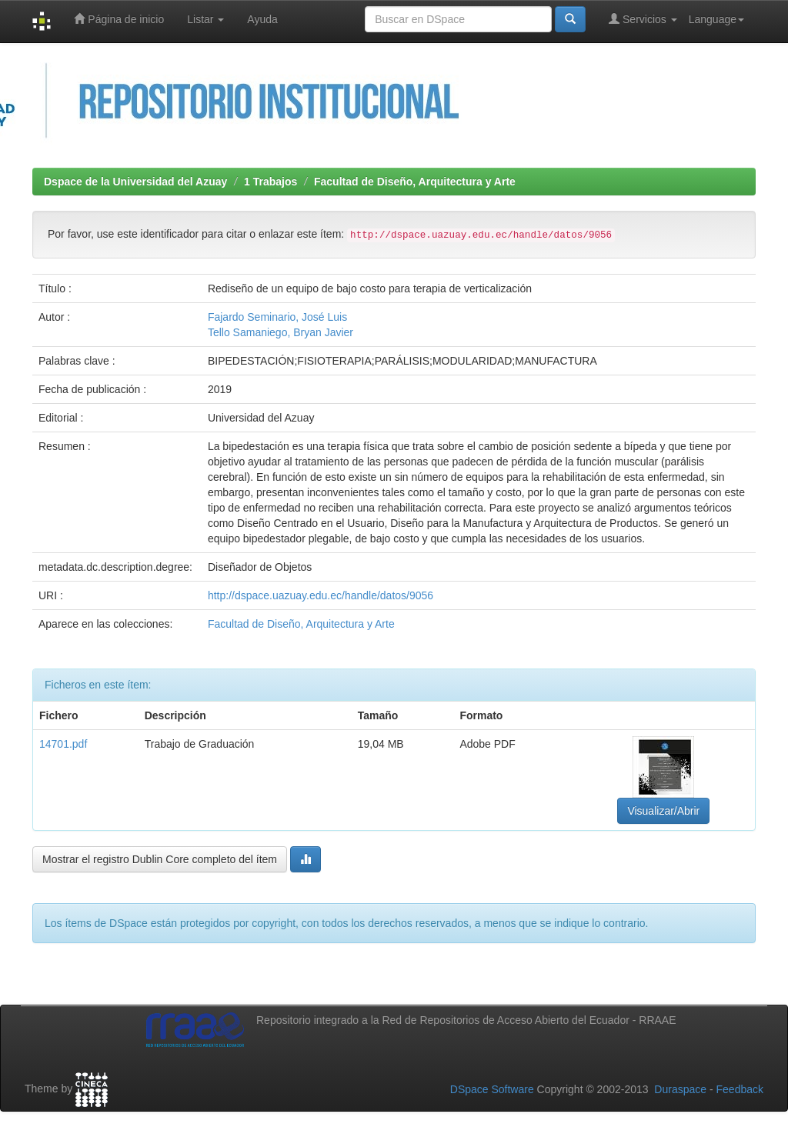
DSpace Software (492, 1089)
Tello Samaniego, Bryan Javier (280, 332)
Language (716, 19)
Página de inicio (119, 18)
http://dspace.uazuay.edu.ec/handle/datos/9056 (320, 595)
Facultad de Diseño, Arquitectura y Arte (415, 181)
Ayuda (262, 19)
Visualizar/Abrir (663, 811)
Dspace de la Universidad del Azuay (135, 181)
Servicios (643, 18)
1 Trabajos (270, 181)
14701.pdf (63, 744)
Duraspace (680, 1089)
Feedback (739, 1089)
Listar (205, 19)
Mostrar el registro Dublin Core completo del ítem (159, 859)
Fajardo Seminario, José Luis (277, 317)
